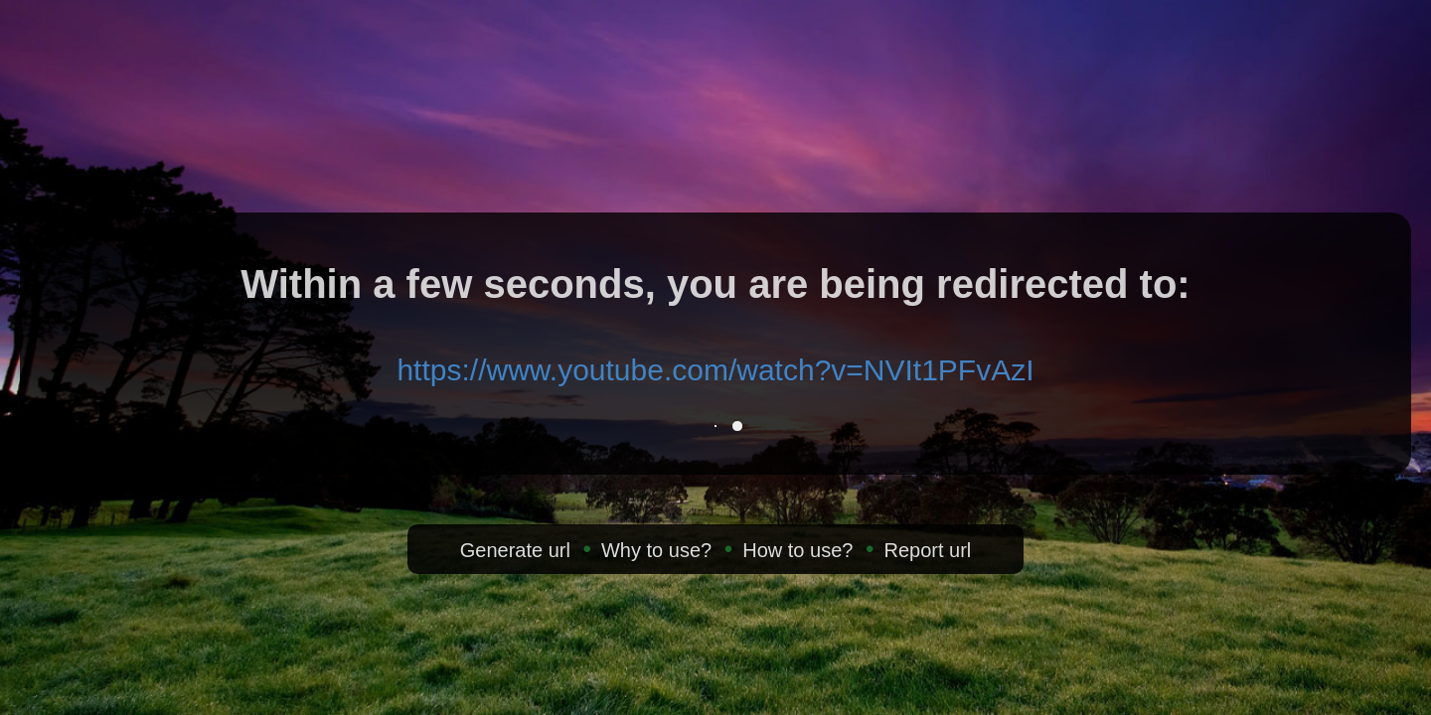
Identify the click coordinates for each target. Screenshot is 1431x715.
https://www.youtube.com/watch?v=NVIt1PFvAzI (715, 370)
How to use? (797, 550)
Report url (927, 550)
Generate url (515, 550)
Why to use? (656, 550)
